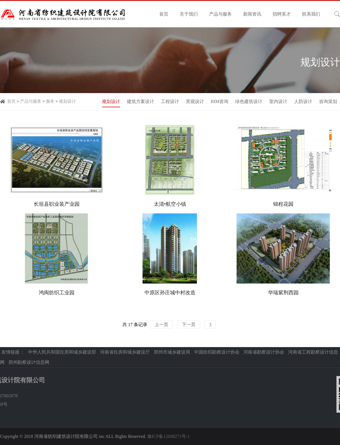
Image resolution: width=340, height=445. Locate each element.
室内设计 (278, 101)
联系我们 (311, 14)
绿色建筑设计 (248, 101)
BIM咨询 (219, 101)
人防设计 (303, 101)
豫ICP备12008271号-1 (168, 436)
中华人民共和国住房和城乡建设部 (62, 352)
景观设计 (195, 101)
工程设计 (170, 101)
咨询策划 (328, 101)
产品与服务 (220, 14)
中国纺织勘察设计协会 (216, 352)
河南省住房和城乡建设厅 (125, 352)
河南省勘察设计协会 (263, 352)
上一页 (161, 324)
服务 (50, 101)
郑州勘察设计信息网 (28, 362)
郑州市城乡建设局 (172, 352)
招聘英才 (282, 14)
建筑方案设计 (140, 101)
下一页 (189, 324)
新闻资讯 (252, 14)
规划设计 (67, 101)
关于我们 (189, 14)
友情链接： (12, 352)
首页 (163, 14)
